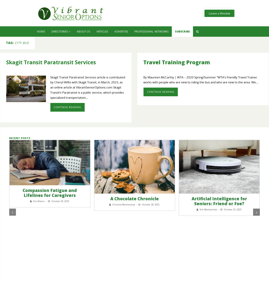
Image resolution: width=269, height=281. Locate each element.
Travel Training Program (176, 62)
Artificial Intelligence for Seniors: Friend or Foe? (219, 201)
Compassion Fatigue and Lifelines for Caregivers (50, 192)
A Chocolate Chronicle (134, 199)
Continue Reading (67, 107)
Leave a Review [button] (219, 13)
